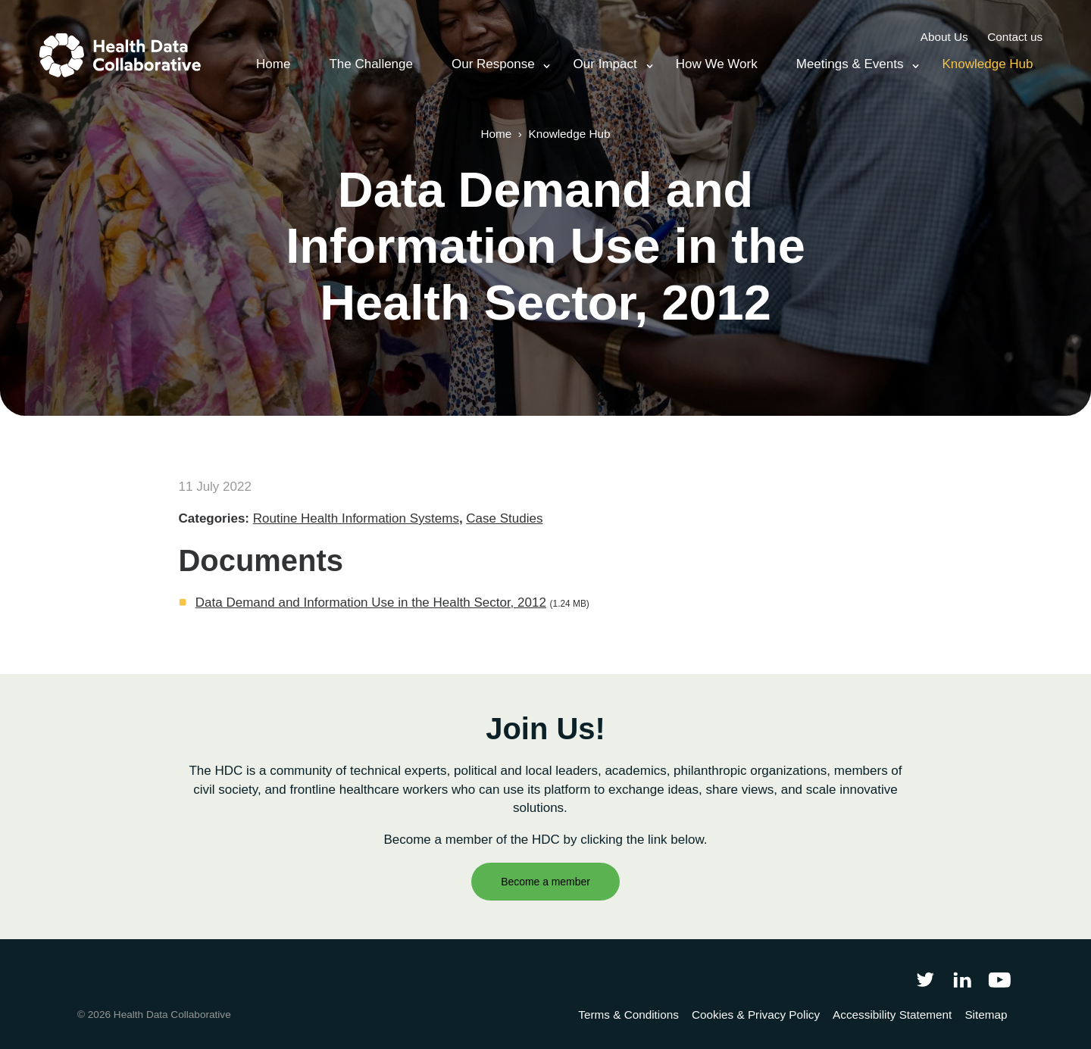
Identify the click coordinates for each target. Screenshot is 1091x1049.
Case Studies (504, 518)
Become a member (545, 882)
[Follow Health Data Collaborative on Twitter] (925, 979)
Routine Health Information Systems (356, 518)
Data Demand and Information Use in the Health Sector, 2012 (370, 602)
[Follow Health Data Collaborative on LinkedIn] (962, 979)
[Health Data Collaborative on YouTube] (1000, 979)
